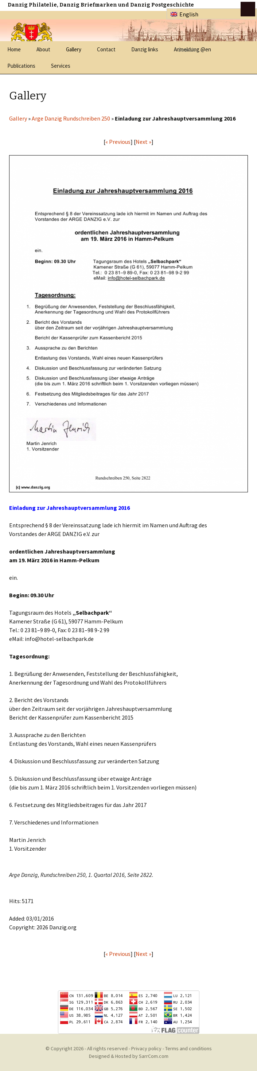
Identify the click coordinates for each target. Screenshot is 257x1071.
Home (14, 49)
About (43, 49)
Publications (21, 65)
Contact (106, 49)
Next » (143, 141)
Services (60, 65)
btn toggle (248, 9)
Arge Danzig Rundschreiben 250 (71, 118)
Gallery (73, 49)
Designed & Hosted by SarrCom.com (128, 1056)
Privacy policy (146, 1048)
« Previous (118, 141)
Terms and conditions (188, 1048)
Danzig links (144, 49)
